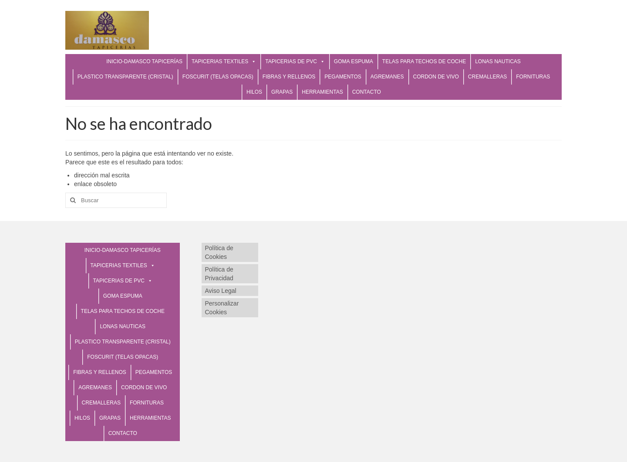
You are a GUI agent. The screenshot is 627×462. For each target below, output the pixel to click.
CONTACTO (366, 92)
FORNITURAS (533, 77)
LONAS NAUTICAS (498, 61)
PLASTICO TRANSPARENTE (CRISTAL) (125, 77)
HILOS (254, 92)
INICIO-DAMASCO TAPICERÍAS (144, 61)
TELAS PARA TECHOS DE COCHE (424, 61)
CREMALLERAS (487, 77)
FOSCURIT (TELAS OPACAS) (217, 77)
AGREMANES (387, 77)
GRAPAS (282, 92)
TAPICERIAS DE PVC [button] (294, 61)
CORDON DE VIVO (436, 77)
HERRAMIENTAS (322, 92)
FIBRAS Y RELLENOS (289, 77)
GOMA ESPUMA (353, 61)
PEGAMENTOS (342, 77)
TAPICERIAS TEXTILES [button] (224, 61)
